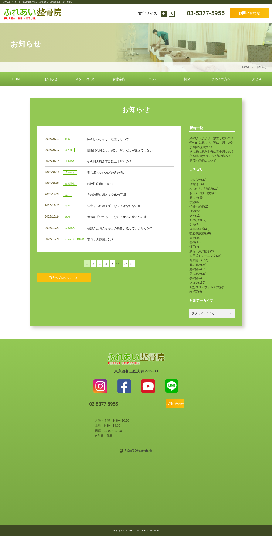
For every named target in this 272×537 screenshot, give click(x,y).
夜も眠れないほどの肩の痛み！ (210, 156)
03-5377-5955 (205, 13)
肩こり (68, 150)
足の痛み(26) (198, 273)
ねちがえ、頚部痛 (74, 239)
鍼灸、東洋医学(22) (202, 251)
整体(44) (195, 242)
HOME (17, 79)
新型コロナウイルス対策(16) (208, 287)
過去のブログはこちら (64, 277)
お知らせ (51, 79)
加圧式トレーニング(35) (205, 255)
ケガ (67, 205)
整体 (67, 194)
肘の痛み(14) (198, 269)
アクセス (255, 79)
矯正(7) (194, 246)
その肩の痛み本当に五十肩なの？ (211, 151)
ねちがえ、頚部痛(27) (203, 188)
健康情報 (70, 183)
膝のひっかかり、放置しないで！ (211, 138)
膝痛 (67, 139)
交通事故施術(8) (200, 233)
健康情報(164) (198, 260)
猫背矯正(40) (198, 184)
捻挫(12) (195, 215)
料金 (187, 79)
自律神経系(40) (199, 229)
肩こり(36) (196, 197)
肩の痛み (70, 161)
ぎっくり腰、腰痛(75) (203, 193)
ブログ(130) (197, 282)
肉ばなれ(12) (198, 220)
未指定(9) (195, 291)
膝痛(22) (195, 211)
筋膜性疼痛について (202, 160)
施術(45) (195, 238)
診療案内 (119, 79)
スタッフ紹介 (85, 79)
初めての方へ (221, 79)
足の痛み (70, 228)
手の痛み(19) (198, 278)
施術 (67, 216)
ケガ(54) (195, 224)
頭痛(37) (195, 202)
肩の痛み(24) (198, 264)
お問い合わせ (249, 13)
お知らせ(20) (198, 179)
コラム (153, 79)
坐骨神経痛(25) (199, 206)
